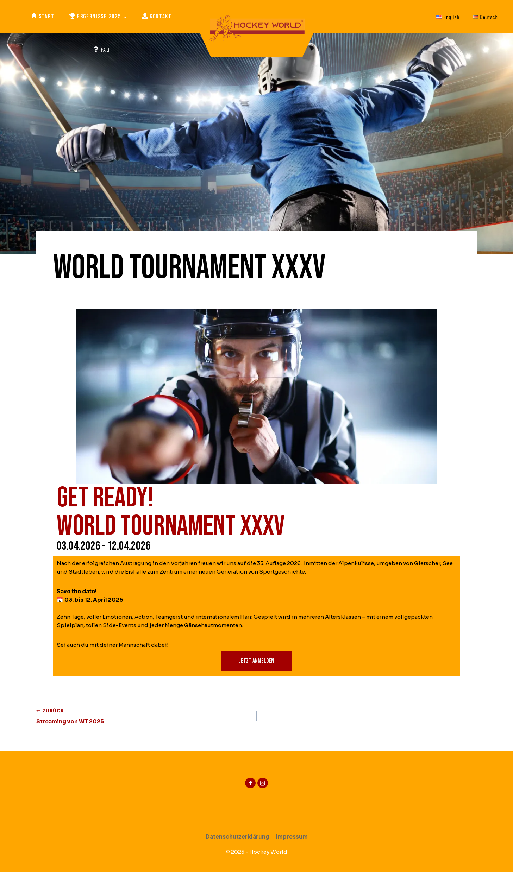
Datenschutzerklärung (237, 836)
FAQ (101, 50)
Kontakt (157, 16)
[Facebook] (250, 783)
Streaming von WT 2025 (143, 715)
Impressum (292, 836)
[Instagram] (262, 783)
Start (43, 16)
